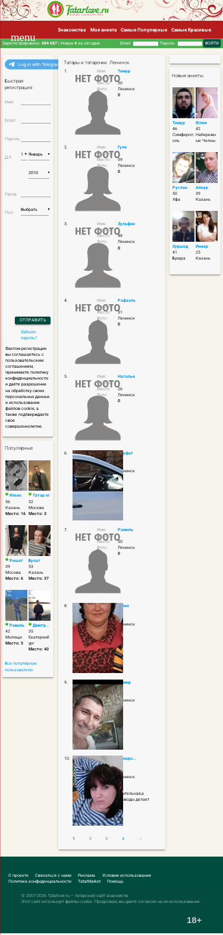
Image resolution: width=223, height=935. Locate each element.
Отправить (33, 320)
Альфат (125, 453)
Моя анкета (103, 30)
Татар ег (41, 495)
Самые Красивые (191, 30)
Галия (123, 606)
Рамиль (125, 529)
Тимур (124, 71)
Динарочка (127, 758)
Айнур (202, 187)
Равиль (17, 625)
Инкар (202, 246)
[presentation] (37, 250)
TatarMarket (89, 881)
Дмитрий (42, 625)
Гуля (122, 147)
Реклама (86, 875)
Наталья (126, 376)
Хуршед (180, 246)
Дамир (124, 682)
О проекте (18, 875)
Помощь (115, 881)
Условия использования (126, 875)
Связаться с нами (53, 875)
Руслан (179, 187)
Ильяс (16, 495)
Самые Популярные (144, 30)
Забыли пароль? (29, 335)
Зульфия (126, 224)
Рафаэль (127, 300)
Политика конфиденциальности (39, 881)
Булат (34, 560)
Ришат (16, 560)
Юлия (201, 123)
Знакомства (72, 30)
